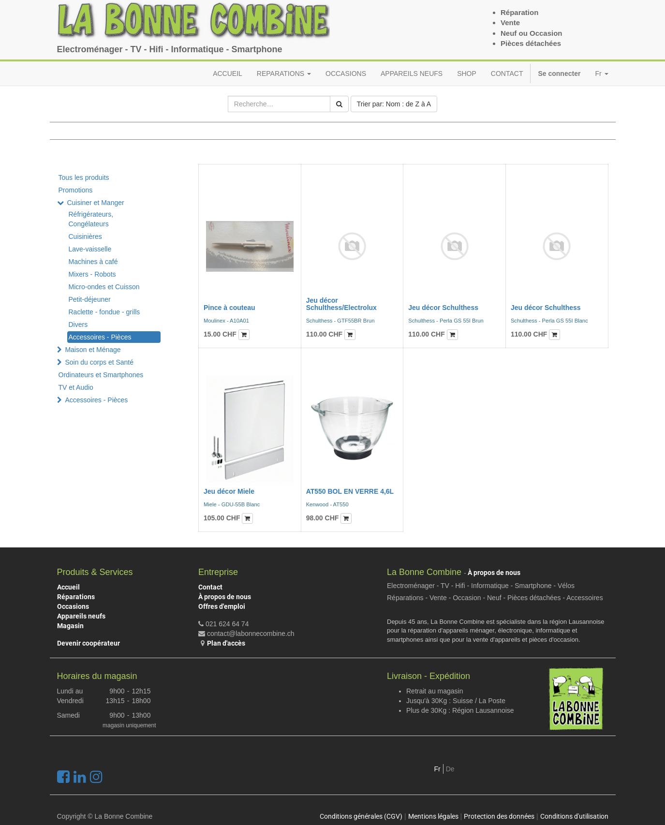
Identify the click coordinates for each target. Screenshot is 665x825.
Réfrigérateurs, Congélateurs (91, 219)
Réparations (76, 597)
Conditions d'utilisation (574, 816)
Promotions (76, 190)
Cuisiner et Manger (95, 202)
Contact (210, 587)
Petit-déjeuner (90, 299)
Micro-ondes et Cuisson (104, 287)
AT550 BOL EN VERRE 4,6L (350, 491)
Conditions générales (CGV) (361, 816)
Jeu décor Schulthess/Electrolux (341, 303)
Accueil (68, 587)
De (450, 769)
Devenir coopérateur (88, 643)
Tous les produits (84, 177)
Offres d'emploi (221, 606)
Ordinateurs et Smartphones (101, 375)
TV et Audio (76, 387)
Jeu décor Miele (229, 491)
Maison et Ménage (92, 350)
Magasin (70, 626)
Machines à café (93, 261)
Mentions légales (433, 816)
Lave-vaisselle (90, 249)
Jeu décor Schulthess (443, 307)
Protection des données (499, 816)
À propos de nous (224, 597)
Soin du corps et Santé (99, 362)
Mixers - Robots (92, 274)
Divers (78, 324)
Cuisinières (85, 236)
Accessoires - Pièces (100, 337)
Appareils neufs (81, 616)
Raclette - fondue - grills (104, 312)
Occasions (73, 606)
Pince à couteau (229, 307)
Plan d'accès (226, 643)
